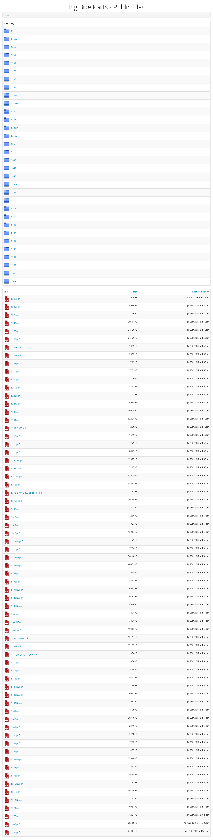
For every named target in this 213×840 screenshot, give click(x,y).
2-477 (13, 208)
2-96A (13, 281)
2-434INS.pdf (17, 589)
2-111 (13, 30)
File (6, 291)
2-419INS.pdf (17, 541)
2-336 (13, 119)
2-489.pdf (15, 727)
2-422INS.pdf (17, 557)
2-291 (13, 111)
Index (7, 15)
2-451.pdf (15, 614)
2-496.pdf (15, 767)
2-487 (13, 232)
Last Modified (200, 291)
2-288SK (14, 103)
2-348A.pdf (16, 468)
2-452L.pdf (16, 630)
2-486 (13, 224)
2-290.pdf (15, 412)
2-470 (13, 200)
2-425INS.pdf (17, 565)
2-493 (13, 241)
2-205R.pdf (16, 355)
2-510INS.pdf (17, 783)
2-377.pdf (15, 816)
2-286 (13, 79)
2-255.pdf (15, 363)
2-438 (13, 160)
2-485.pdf (15, 711)
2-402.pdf (15, 509)
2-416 (13, 152)
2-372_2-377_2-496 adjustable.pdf (26, 492)
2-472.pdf (15, 670)
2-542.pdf (15, 323)
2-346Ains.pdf (17, 460)
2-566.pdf (15, 331)
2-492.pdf (15, 743)
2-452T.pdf (16, 646)
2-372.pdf (15, 484)
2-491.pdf (15, 735)
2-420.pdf (15, 549)
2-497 (13, 249)
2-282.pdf (15, 395)
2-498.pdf (15, 775)
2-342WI (14, 127)
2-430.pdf (15, 832)
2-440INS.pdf (17, 606)
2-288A (14, 95)
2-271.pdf (15, 387)
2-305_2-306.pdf (18, 428)
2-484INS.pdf (17, 703)
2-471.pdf (15, 662)
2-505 (13, 257)
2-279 (13, 71)
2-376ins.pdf (16, 501)
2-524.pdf (15, 808)
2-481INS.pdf (17, 686)
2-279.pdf (15, 371)
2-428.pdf (15, 573)
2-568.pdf (15, 339)
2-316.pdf (15, 444)
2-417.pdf (15, 533)
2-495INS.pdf (17, 759)
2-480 (13, 216)
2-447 (13, 176)
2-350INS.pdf (17, 476)
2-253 (13, 55)
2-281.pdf (15, 379)
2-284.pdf (15, 404)
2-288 (13, 87)
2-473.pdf (15, 678)
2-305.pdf (15, 298)
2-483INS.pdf (17, 695)
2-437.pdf (15, 824)
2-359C (14, 135)
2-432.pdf (15, 581)
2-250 (13, 47)
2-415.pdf (15, 525)
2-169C (14, 38)
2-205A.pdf (16, 347)
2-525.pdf (15, 307)
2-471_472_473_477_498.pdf (24, 654)
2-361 (13, 144)
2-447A (14, 184)
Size (135, 291)
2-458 (13, 192)
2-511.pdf (15, 792)
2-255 (13, 63)
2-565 (13, 265)
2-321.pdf (15, 452)
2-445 (13, 168)
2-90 (13, 273)
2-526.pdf (15, 315)
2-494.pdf (15, 751)
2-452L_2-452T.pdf (19, 638)
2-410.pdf (15, 517)
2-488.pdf (15, 719)
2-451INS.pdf (17, 622)
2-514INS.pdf (17, 800)
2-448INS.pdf (17, 598)
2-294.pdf (15, 420)
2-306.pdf (15, 436)
